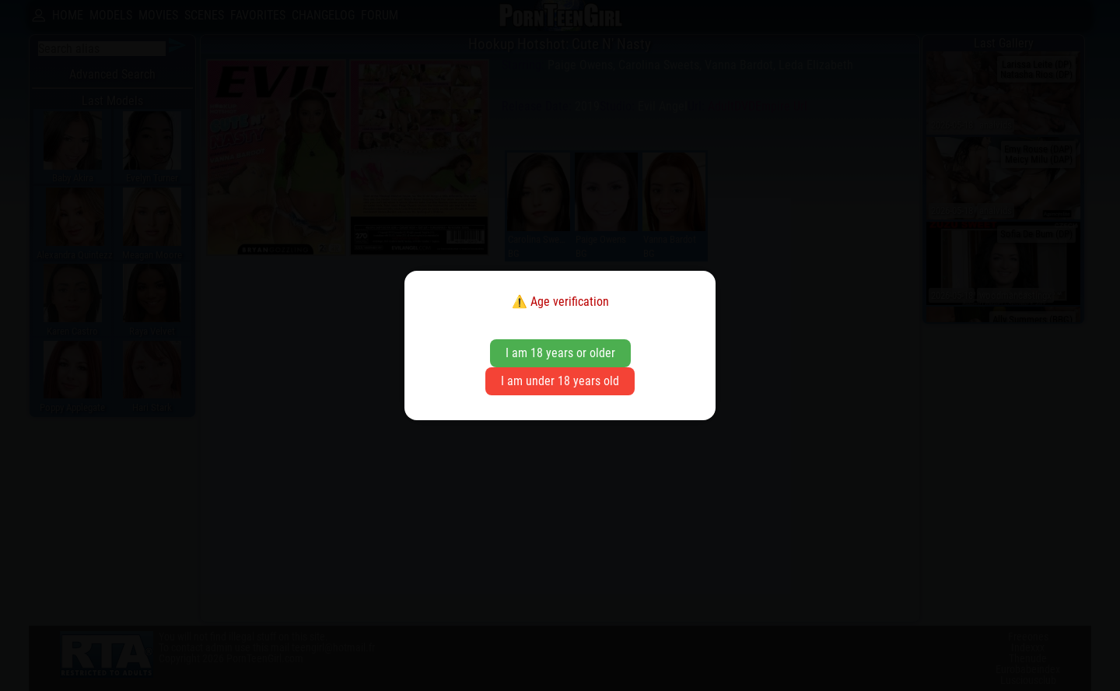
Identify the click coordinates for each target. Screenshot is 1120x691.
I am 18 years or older (560, 353)
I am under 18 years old (560, 381)
